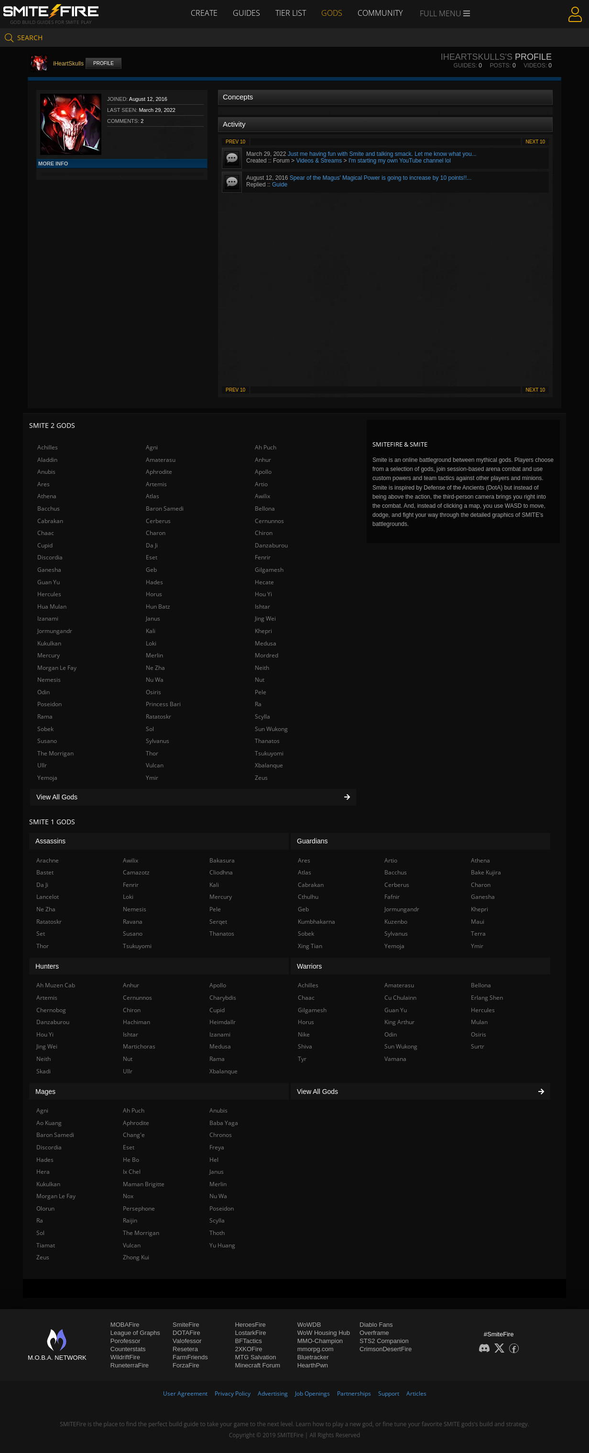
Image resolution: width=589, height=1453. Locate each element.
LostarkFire (250, 1332)
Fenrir (263, 557)
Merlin (154, 655)
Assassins (50, 841)
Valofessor (187, 1340)
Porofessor (125, 1340)
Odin (43, 692)
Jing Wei (265, 618)
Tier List (290, 13)
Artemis (156, 484)
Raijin (130, 1220)
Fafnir (392, 897)
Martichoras (139, 1046)
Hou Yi (263, 594)
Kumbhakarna (316, 922)
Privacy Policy (233, 1393)
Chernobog (51, 1010)
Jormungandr (54, 631)
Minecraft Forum (257, 1365)
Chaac (45, 533)
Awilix (262, 496)
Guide (279, 184)
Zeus (261, 778)
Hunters (47, 966)
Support (388, 1393)
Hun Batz (158, 606)
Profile (103, 63)
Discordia (50, 557)
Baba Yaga (223, 1123)
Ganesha (49, 570)
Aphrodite (159, 472)
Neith (262, 668)
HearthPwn (312, 1365)
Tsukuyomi (269, 753)
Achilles (47, 447)
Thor (152, 753)
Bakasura (222, 860)
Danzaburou (271, 545)
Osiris (153, 692)
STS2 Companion (384, 1340)
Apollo (263, 472)
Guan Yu (48, 582)
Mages (45, 1091)
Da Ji (152, 545)
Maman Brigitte (143, 1184)
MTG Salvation (255, 1357)
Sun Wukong (271, 729)
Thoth (217, 1233)
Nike (304, 1034)
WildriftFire (125, 1357)
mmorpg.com (315, 1349)
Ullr (42, 765)
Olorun (45, 1208)
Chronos (220, 1135)
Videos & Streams (319, 160)
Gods (331, 13)
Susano (47, 741)
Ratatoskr (158, 716)
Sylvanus (157, 741)
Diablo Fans (376, 1324)
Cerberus (158, 521)
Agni (152, 447)
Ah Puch (265, 447)
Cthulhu (308, 897)
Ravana (132, 922)
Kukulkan (49, 643)
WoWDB (309, 1324)
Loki (151, 643)
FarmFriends (190, 1357)
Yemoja (47, 778)
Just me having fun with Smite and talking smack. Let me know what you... (382, 154)
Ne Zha (155, 668)
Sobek (45, 729)
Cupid (45, 545)
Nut (259, 680)
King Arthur (399, 1022)
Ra (258, 704)
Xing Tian (310, 946)
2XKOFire (248, 1349)
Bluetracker (313, 1357)
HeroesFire (250, 1324)
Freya (216, 1147)
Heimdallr (222, 1022)
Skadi (43, 1071)
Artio (261, 484)
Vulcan (155, 765)
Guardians (312, 841)
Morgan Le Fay (56, 668)
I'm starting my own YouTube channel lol (400, 160)
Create (204, 13)
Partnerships (354, 1393)
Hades (154, 582)
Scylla (262, 716)
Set (40, 933)
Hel (213, 1160)
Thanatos (267, 741)
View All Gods (193, 797)
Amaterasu (160, 460)
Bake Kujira (486, 872)
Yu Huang (222, 1245)
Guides (246, 13)
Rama (45, 716)
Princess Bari (163, 704)
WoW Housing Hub (323, 1332)
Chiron (264, 533)
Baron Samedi (165, 508)
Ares (43, 484)
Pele (260, 692)
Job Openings (312, 1393)
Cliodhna (221, 872)
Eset (151, 557)
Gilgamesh (269, 570)
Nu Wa (155, 680)
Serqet (218, 922)
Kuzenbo (395, 922)
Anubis (46, 472)
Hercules (49, 594)
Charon (155, 533)
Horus (154, 594)
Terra (478, 933)
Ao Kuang (49, 1123)
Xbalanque (269, 765)
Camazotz (136, 872)
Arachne (47, 860)
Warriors (309, 966)
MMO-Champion (320, 1340)
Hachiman (136, 1022)
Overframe (374, 1332)
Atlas (152, 496)
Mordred (266, 655)
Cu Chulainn (400, 998)
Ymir (152, 778)
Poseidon (49, 704)
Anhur (263, 460)
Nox (128, 1196)
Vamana (395, 1059)
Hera (43, 1172)
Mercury (48, 655)
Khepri (263, 631)
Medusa (265, 643)
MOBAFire (125, 1324)
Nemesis (49, 680)
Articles (416, 1393)
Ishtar (262, 606)
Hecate (264, 582)
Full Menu (445, 13)
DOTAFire (186, 1332)
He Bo (131, 1160)
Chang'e (134, 1135)
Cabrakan (50, 521)
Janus (153, 618)
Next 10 (535, 141)
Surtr (477, 1046)
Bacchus (48, 508)
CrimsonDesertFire (386, 1349)
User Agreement (185, 1393)
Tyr (302, 1059)
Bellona (265, 508)
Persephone (139, 1208)
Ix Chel (132, 1172)
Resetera (185, 1349)
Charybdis (222, 998)
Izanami (47, 618)
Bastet (45, 872)
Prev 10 (235, 141)
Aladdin (47, 460)
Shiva (305, 1046)
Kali (150, 631)
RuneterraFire (129, 1365)
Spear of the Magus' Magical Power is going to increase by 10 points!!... (381, 178)
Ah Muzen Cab (55, 985)
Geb (151, 570)
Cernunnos (269, 521)
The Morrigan (55, 753)
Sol (150, 729)
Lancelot (47, 897)
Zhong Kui (136, 1257)
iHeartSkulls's (477, 57)
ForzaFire (186, 1365)
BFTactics (248, 1340)
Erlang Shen (487, 998)
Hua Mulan (51, 606)
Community (380, 13)
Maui (477, 922)
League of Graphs (135, 1332)
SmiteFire (186, 1324)
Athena (46, 496)
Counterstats (128, 1349)
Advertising (273, 1393)
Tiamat (45, 1245)
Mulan (479, 1022)
